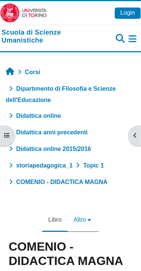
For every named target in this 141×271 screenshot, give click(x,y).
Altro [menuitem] (80, 219)
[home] (47, 37)
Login (127, 12)
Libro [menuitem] (55, 219)
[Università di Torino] (23, 12)
